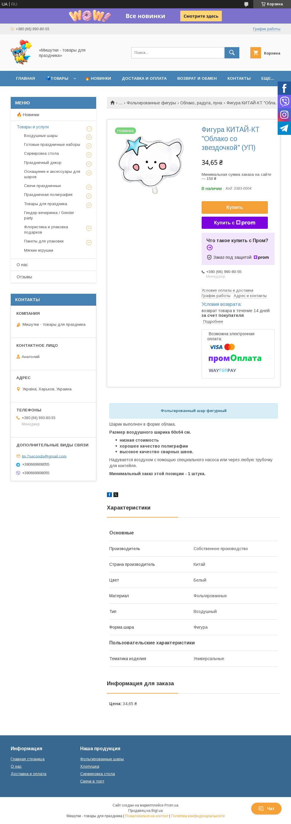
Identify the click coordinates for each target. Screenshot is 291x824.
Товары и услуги (33, 126)
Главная (25, 78)
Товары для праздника (45, 204)
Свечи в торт (92, 781)
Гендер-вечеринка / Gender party (49, 215)
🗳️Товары (57, 78)
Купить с (234, 223)
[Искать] (231, 52)
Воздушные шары (41, 135)
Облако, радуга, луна (201, 102)
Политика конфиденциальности (198, 816)
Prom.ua (171, 805)
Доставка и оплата (144, 78)
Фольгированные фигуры (151, 102)
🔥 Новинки (98, 78)
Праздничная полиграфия (48, 194)
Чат (266, 808)
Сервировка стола (41, 153)
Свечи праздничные (42, 185)
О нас (22, 264)
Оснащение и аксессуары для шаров (52, 174)
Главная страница (28, 759)
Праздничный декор (42, 162)
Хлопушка (89, 766)
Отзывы (24, 276)
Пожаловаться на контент (146, 816)
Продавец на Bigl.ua (145, 811)
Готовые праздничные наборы (52, 144)
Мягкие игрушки (38, 250)
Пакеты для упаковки (44, 241)
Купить (235, 207)
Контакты (239, 78)
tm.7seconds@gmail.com (44, 456)
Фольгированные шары (102, 759)
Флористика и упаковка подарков (46, 229)
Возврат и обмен (197, 78)
